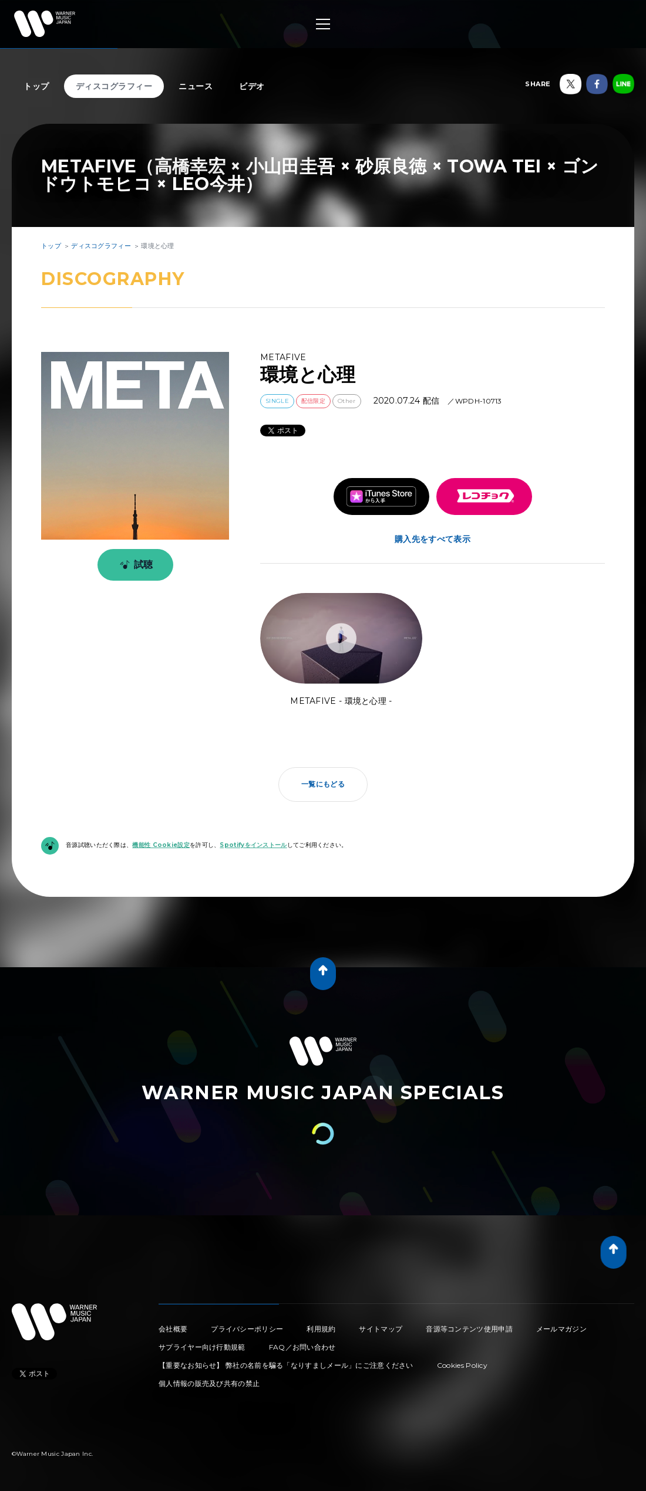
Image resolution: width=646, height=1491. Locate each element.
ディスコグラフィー (114, 86)
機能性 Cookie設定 (161, 845)
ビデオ (252, 86)
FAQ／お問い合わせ (302, 1347)
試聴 (134, 564)
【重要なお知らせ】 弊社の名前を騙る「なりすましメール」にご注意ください (286, 1365)
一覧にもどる (323, 784)
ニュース (196, 86)
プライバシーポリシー (247, 1328)
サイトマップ (380, 1328)
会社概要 (173, 1328)
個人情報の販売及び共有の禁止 (209, 1383)
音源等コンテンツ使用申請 (469, 1328)
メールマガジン (561, 1328)
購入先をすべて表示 (432, 539)
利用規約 (321, 1328)
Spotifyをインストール (253, 845)
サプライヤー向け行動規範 (202, 1347)
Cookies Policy (462, 1365)
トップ (36, 86)
